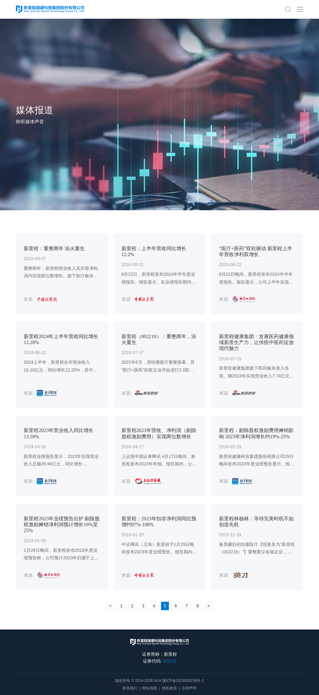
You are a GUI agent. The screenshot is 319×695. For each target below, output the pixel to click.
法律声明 (189, 688)
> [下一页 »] (208, 605)
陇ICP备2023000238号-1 (183, 680)
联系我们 (129, 688)
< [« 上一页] (110, 605)
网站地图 (149, 688)
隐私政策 (169, 688)
